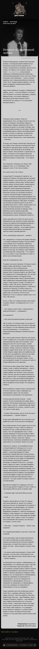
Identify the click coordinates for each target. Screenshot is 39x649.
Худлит (5, 21)
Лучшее (23, 645)
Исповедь (13, 21)
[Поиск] (35, 645)
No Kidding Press (14, 72)
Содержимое (12, 645)
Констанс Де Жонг (9, 23)
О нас (30, 645)
